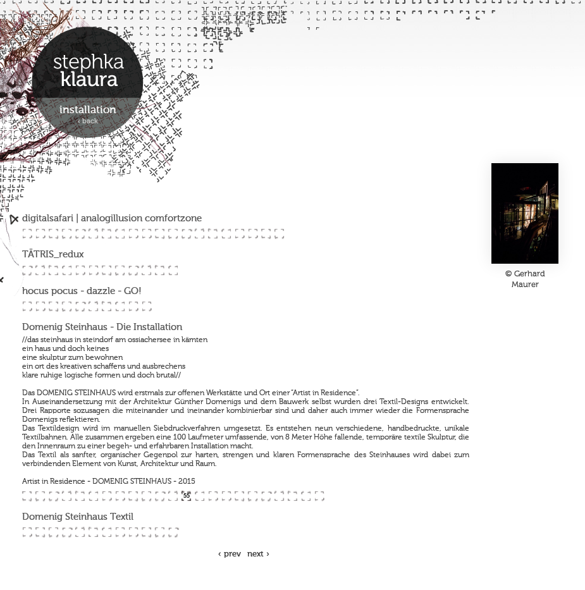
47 (80, 496)
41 (133, 306)
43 (27, 496)
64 (305, 496)
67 (40, 532)
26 (93, 270)
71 (93, 532)
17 (239, 233)
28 (119, 270)
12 (173, 233)
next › (258, 554)
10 (146, 233)
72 (106, 532)
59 (239, 496)
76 (159, 532)
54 (173, 496)
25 (80, 270)
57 (212, 496)
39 (106, 306)
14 (199, 233)
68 (53, 532)
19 (266, 233)
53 (159, 496)
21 (27, 270)
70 (80, 532)
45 (53, 496)
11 (159, 233)
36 (66, 306)
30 (146, 270)
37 (80, 306)
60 (252, 496)
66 (27, 532)
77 (173, 532)
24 (66, 270)
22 (40, 270)
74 (133, 532)
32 (173, 270)
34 (40, 306)
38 (93, 306)
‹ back (88, 121)
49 (106, 496)
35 (53, 306)
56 (199, 496)
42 (146, 306)
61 (266, 496)
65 (319, 496)
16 (226, 233)
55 (186, 496)
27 (106, 270)
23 (53, 270)
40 (119, 306)
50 (119, 496)
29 (133, 270)
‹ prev (229, 554)
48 (93, 496)
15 (212, 233)
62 (279, 496)
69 (66, 532)
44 (40, 496)
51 (133, 496)
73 (119, 532)
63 (292, 496)
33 (27, 306)
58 (226, 496)
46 (66, 496)
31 (159, 270)
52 (146, 496)
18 (252, 233)
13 (186, 233)
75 (146, 532)
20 (279, 233)
